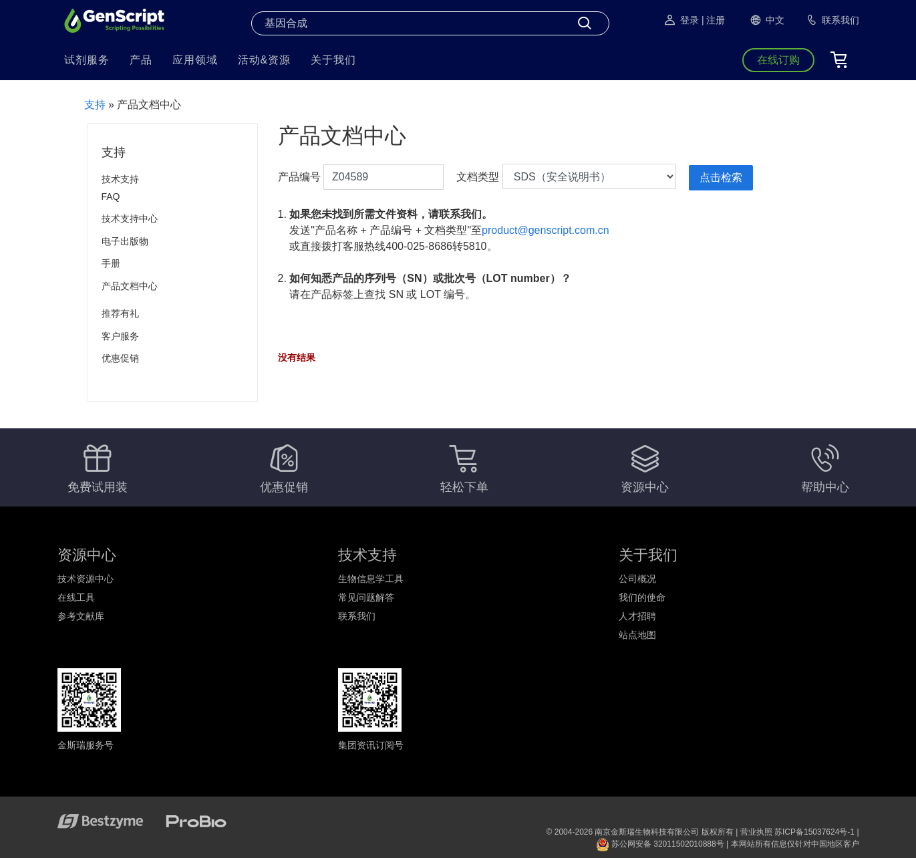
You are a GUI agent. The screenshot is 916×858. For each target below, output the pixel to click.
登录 (681, 20)
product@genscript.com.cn (545, 230)
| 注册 (714, 20)
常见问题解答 (366, 597)
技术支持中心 (130, 218)
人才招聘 (637, 616)
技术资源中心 (85, 578)
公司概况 (637, 578)
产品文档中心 (130, 286)
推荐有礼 (120, 313)
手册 (111, 263)
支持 (95, 104)
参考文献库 (80, 616)
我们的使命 (642, 597)
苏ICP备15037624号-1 (814, 832)
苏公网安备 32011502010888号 (660, 844)
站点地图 (637, 634)
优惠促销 (120, 358)
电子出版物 (125, 241)
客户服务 (120, 336)
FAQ (111, 196)
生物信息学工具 (371, 578)
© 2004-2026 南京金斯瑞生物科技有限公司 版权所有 (640, 832)
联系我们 (356, 616)
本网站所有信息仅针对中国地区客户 (795, 844)
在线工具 (76, 597)
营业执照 (756, 832)
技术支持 (120, 179)
